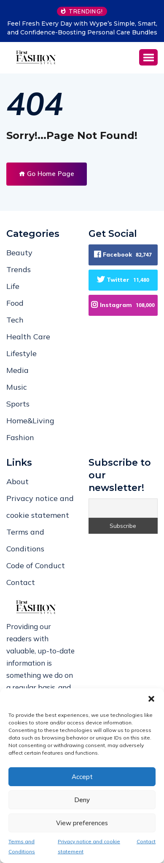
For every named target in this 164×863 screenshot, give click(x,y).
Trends (18, 269)
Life (12, 286)
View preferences (82, 823)
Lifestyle (21, 353)
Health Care (28, 336)
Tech (15, 320)
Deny (82, 800)
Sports (18, 404)
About (17, 481)
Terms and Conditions (21, 846)
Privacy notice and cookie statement (89, 846)
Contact (146, 841)
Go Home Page (46, 174)
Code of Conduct (35, 565)
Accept (82, 777)
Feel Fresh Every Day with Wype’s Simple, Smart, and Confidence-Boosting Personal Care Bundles (82, 28)
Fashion (20, 437)
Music (16, 387)
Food (15, 303)
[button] (151, 699)
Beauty (19, 252)
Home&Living (30, 420)
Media (17, 370)
